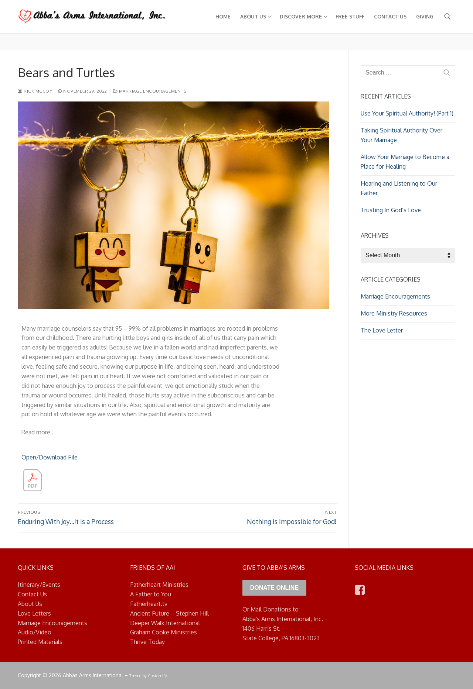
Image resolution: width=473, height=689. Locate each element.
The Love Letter (382, 330)
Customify (157, 675)
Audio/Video (34, 632)
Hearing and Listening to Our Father (399, 188)
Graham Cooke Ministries (163, 632)
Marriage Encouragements (150, 91)
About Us (30, 603)
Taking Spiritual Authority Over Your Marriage (401, 135)
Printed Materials (40, 641)
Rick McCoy (35, 91)
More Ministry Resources (394, 313)
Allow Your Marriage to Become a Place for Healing (405, 161)
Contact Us (32, 594)
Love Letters (34, 613)
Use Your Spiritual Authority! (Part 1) (407, 113)
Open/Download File (49, 457)
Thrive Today (147, 641)
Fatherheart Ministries (159, 584)
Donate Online (274, 588)
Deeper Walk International (165, 623)
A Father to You (150, 594)
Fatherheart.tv (148, 603)
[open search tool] (447, 16)
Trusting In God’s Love (391, 210)
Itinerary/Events (39, 584)
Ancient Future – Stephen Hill (169, 613)
